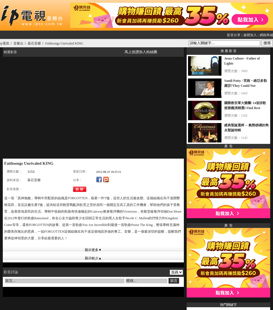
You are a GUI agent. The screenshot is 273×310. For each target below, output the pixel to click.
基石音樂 (34, 180)
